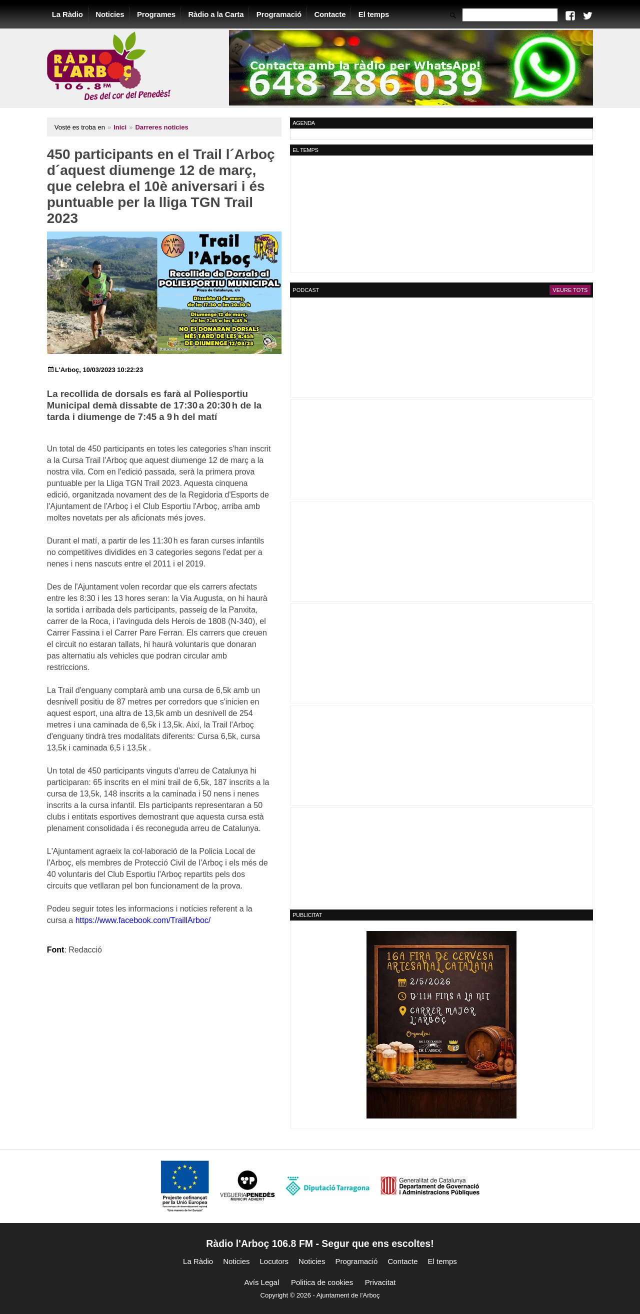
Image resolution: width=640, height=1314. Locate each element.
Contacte (336, 14)
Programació (284, 14)
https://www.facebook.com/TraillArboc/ (120, 885)
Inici (125, 127)
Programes (161, 14)
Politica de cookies (322, 1282)
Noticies (116, 14)
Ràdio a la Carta (222, 14)
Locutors (274, 1261)
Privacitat (380, 1282)
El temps (379, 14)
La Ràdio (73, 14)
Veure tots (564, 290)
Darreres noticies (167, 127)
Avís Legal (262, 1282)
